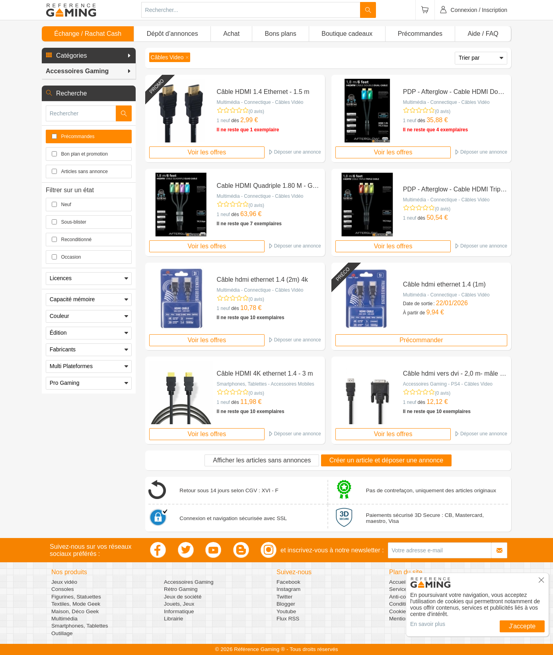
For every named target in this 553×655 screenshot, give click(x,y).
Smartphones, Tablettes (79, 626)
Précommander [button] (421, 340)
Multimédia (64, 619)
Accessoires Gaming (189, 582)
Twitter (284, 597)
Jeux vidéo (64, 582)
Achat (231, 33)
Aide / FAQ (482, 33)
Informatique (179, 611)
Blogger (285, 604)
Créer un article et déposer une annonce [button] (386, 460)
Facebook (288, 582)
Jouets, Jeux (179, 604)
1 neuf (223, 120)
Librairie (173, 619)
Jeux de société (182, 597)
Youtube (286, 611)
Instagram (288, 589)
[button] (89, 56)
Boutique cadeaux (346, 33)
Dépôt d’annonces (172, 33)
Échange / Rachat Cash (87, 33)
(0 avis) (256, 111)
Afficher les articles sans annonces (262, 460)
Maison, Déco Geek (75, 611)
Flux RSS (287, 619)
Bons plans (280, 33)
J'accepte (522, 626)
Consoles (62, 589)
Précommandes (420, 33)
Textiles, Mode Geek (75, 604)
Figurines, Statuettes (76, 597)
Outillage (62, 633)
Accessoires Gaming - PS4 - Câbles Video (448, 384)
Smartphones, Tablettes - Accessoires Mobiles (265, 384)
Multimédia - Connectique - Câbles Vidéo (260, 102)
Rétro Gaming (181, 589)
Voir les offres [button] (207, 152)
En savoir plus (427, 624)
